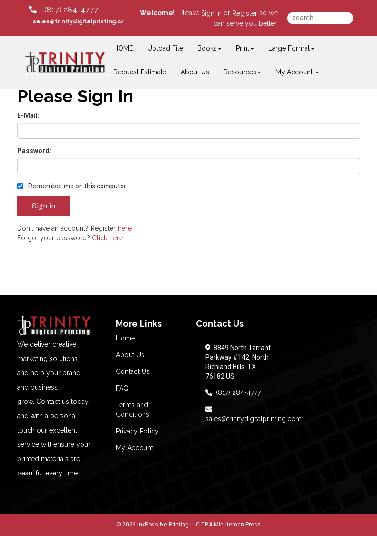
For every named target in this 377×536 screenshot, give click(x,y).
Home (125, 338)
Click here (107, 238)
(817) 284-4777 (233, 392)
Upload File (165, 48)
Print (245, 48)
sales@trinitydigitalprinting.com (253, 414)
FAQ (122, 388)
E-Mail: (28, 115)
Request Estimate (139, 72)
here (125, 228)
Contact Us (133, 371)
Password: (34, 151)
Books (209, 48)
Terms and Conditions (132, 409)
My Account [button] (297, 72)
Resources (242, 72)
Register (244, 13)
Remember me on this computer (71, 186)
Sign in (211, 13)
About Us (195, 72)
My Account (134, 448)
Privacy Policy (137, 431)
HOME (123, 48)
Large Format (291, 48)
